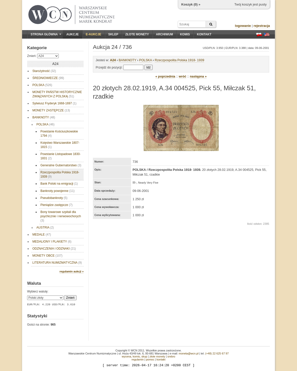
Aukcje (72, 34)
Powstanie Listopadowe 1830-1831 (60, 156)
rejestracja (262, 26)
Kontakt (204, 34)
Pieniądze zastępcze (56, 205)
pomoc (150, 359)
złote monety (157, 356)
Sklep (113, 34)
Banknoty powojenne (57, 191)
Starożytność (44, 71)
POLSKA (42, 85)
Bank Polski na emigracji (59, 183)
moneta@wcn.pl (189, 353)
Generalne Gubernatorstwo (60, 165)
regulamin (138, 359)
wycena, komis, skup (134, 356)
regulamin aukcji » (72, 271)
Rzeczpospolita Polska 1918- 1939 (59, 174)
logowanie (243, 26)
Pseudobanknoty (53, 198)
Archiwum (164, 34)
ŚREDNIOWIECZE (48, 78)
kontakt (160, 359)
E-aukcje (93, 34)
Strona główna (46, 34)
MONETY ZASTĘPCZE (51, 110)
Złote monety (137, 34)
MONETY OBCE (47, 255)
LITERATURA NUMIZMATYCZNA (57, 262)
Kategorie (37, 47)
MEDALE (41, 234)
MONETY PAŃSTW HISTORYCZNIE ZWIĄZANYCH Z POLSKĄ (57, 94)
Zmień (70, 298)
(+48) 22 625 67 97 (217, 353)
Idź (148, 67)
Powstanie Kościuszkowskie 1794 (59, 133)
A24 (113, 60)
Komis (185, 34)
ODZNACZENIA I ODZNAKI (54, 248)
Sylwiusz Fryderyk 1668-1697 (54, 103)
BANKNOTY (43, 117)
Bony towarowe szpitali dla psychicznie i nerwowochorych (60, 216)
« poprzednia (165, 76)
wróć (182, 76)
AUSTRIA (45, 227)
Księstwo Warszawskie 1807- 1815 (60, 145)
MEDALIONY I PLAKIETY (52, 241)
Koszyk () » (190, 4)
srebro (171, 356)
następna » (198, 76)
